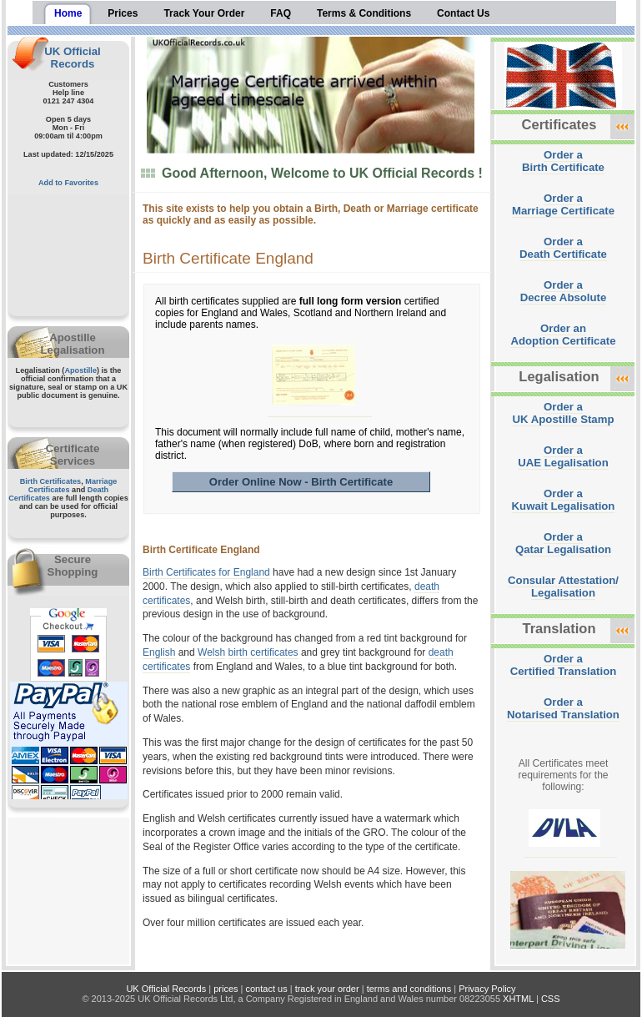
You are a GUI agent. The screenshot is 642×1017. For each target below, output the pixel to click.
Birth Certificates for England (206, 572)
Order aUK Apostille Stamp (563, 412)
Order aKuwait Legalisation (563, 499)
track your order (327, 989)
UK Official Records (72, 57)
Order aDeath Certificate (563, 247)
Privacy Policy (487, 989)
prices (225, 989)
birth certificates (263, 652)
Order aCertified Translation (563, 664)
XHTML (518, 999)
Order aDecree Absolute (563, 291)
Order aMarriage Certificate (563, 204)
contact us (267, 989)
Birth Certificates (51, 481)
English (159, 652)
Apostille (80, 370)
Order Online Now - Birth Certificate (301, 482)
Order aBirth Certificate (563, 161)
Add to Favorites (68, 183)
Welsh (211, 652)
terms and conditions (409, 989)
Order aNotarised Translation (563, 708)
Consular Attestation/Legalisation (563, 586)
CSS (550, 999)
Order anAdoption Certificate (562, 334)
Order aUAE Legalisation (563, 456)
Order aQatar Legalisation (563, 543)
